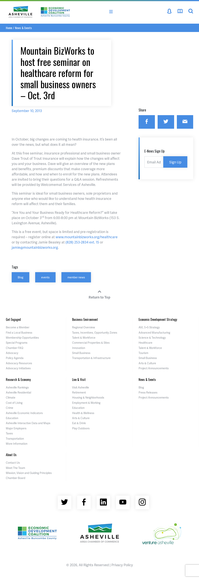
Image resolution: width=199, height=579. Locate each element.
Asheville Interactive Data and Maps (28, 423)
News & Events (23, 28)
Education (12, 418)
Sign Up (175, 162)
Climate (10, 397)
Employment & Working (86, 403)
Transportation (15, 438)
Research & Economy (18, 379)
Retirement (79, 392)
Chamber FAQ (14, 348)
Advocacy (12, 353)
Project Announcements (154, 368)
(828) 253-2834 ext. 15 (82, 242)
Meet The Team (15, 468)
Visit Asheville (80, 387)
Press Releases (148, 392)
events (45, 277)
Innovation (78, 348)
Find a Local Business (19, 332)
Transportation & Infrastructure (91, 358)
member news (76, 277)
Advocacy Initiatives (18, 368)
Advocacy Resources (19, 363)
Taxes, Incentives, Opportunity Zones (94, 332)
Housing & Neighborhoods (88, 397)
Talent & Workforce (83, 337)
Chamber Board (15, 478)
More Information (16, 443)
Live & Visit (79, 379)
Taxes (9, 433)
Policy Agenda (15, 358)
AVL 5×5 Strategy (149, 327)
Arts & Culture (147, 363)
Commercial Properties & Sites (91, 342)
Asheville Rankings (17, 387)
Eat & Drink (79, 423)
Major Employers (16, 428)
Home (9, 28)
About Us (11, 454)
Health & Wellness (83, 413)
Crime (9, 408)
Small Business (81, 353)
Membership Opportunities (22, 337)
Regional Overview (83, 327)
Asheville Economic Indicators (24, 413)
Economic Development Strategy (158, 319)
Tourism (143, 353)
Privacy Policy (122, 564)
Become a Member (17, 327)
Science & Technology (152, 337)
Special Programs (16, 342)
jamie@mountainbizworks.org (35, 247)
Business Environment (85, 319)
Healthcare (145, 342)
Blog (20, 277)
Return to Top (99, 293)
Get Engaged (13, 319)
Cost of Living (14, 403)
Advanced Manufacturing (154, 332)
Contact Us (13, 462)
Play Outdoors (81, 428)
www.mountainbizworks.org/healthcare (87, 236)
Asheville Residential (18, 392)
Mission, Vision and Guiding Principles (29, 473)
